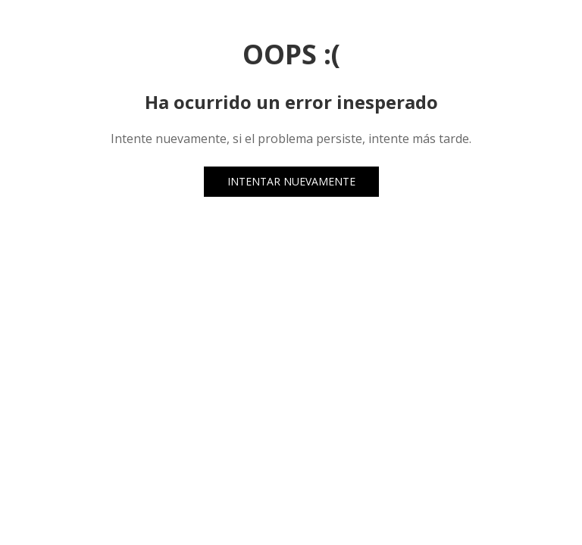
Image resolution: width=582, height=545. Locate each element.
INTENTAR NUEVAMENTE (291, 181)
